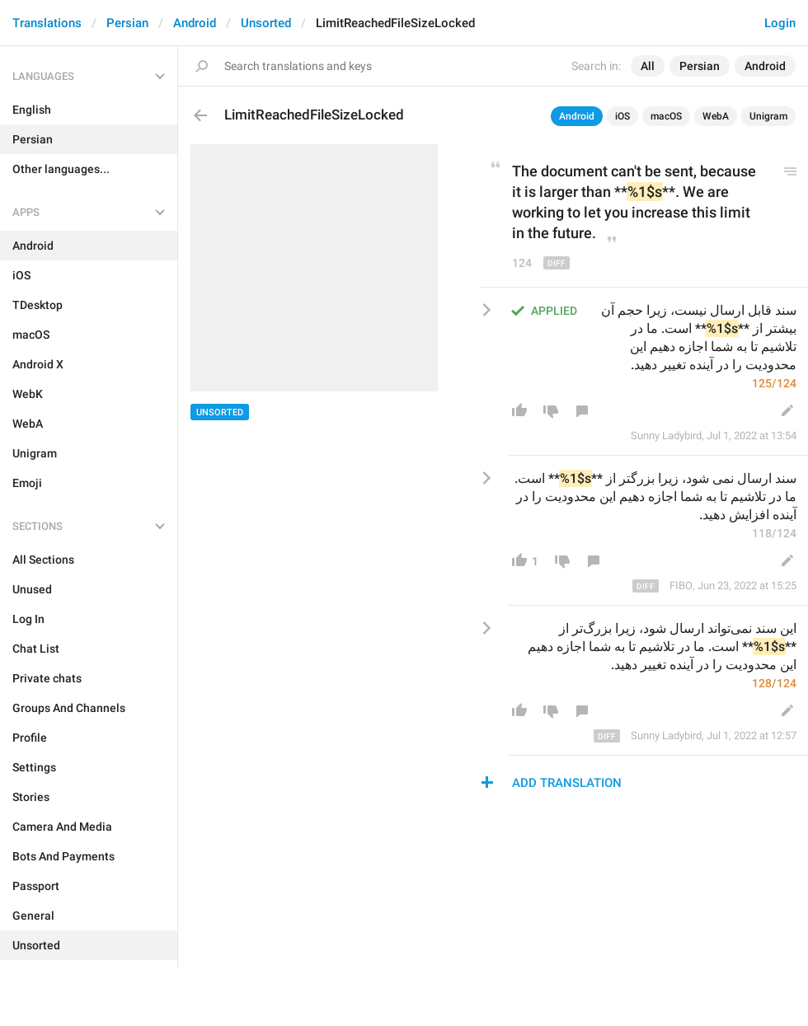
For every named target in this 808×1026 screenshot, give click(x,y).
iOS (622, 116)
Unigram (768, 116)
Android (194, 23)
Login (780, 23)
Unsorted (266, 23)
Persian (127, 23)
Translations (47, 23)
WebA (715, 116)
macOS (666, 116)
